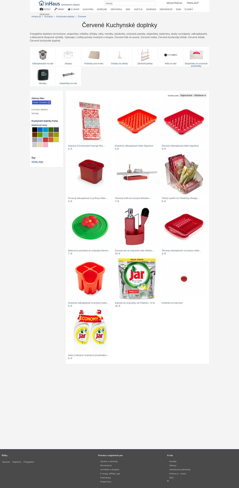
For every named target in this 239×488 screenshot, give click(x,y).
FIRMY (59, 9)
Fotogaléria (28, 462)
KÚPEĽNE (102, 9)
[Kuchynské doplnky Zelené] (40, 134)
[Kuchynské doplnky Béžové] (40, 144)
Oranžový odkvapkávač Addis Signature (134, 146)
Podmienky (105, 477)
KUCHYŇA (88, 9)
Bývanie (6, 462)
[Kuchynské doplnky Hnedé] (34, 134)
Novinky (35, 113)
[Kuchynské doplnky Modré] (40, 129)
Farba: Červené (40, 102)
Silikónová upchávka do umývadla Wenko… (89, 250)
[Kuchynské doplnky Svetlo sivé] (34, 144)
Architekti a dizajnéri (109, 469)
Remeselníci (106, 465)
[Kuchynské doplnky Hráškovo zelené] (56, 139)
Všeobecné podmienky (180, 469)
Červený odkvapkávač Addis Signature (180, 146)
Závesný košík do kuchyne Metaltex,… (133, 198)
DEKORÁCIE (166, 9)
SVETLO (138, 9)
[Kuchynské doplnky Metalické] (56, 129)
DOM (178, 9)
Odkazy (172, 465)
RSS (171, 477)
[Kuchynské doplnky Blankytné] (45, 129)
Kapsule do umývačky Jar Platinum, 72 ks (135, 303)
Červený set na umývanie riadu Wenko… (134, 250)
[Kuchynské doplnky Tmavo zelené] (50, 129)
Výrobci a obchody (109, 461)
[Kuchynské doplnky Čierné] (34, 129)
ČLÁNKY (189, 9)
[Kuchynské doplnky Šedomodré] (40, 139)
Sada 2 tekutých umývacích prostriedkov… (88, 355)
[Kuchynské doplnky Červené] (45, 139)
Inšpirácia (16, 462)
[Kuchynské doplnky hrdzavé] (50, 139)
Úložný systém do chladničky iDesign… (181, 198)
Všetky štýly (37, 162)
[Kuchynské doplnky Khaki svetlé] (56, 134)
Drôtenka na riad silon (172, 303)
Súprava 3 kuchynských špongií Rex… (86, 146)
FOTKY (45, 9)
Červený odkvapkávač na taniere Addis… (181, 250)
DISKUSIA (45, 14)
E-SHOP (73, 9)
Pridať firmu (105, 482)
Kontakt (172, 461)
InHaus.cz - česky (177, 473)
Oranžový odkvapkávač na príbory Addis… (88, 303)
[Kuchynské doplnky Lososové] (45, 144)
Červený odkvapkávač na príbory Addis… (88, 198)
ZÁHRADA (151, 9)
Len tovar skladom (40, 109)
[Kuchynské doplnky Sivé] (34, 139)
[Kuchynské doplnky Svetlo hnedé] (50, 134)
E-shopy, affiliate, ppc (110, 473)
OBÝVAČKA (116, 9)
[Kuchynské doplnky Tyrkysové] (45, 134)
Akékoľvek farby (39, 125)
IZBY (128, 9)
